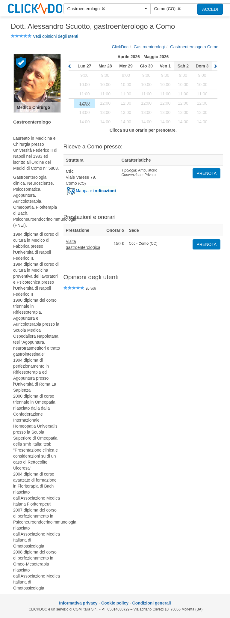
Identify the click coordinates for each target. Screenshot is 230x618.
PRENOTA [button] (206, 173)
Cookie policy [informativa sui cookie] (114, 603)
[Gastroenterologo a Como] (194, 46)
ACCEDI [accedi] (210, 9)
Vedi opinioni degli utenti (55, 36)
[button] (106, 8)
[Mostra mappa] (91, 190)
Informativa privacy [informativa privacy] (78, 603)
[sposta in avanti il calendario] (215, 66)
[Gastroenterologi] (149, 46)
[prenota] (84, 103)
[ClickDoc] (120, 46)
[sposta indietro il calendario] (70, 66)
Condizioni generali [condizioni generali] (151, 603)
